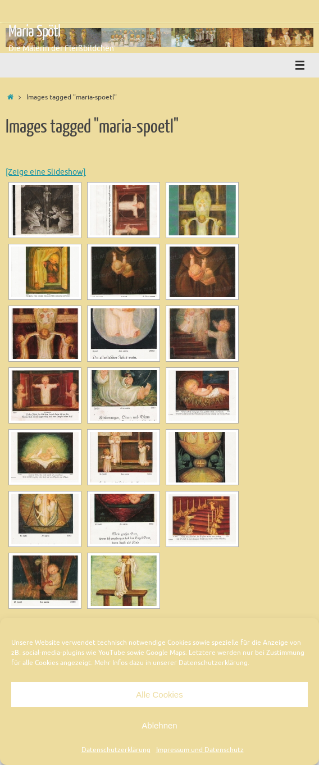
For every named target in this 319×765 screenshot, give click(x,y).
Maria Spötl (34, 31)
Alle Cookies (159, 694)
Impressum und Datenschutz (200, 749)
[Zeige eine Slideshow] (46, 172)
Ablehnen (159, 725)
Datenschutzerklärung (116, 749)
